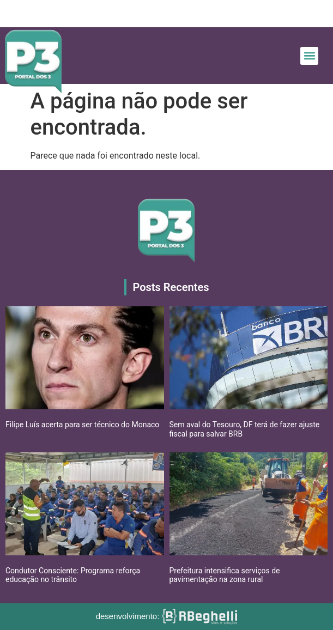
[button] (309, 56)
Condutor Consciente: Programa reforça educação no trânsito (72, 575)
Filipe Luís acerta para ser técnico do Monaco (82, 424)
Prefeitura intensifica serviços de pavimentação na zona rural (224, 575)
